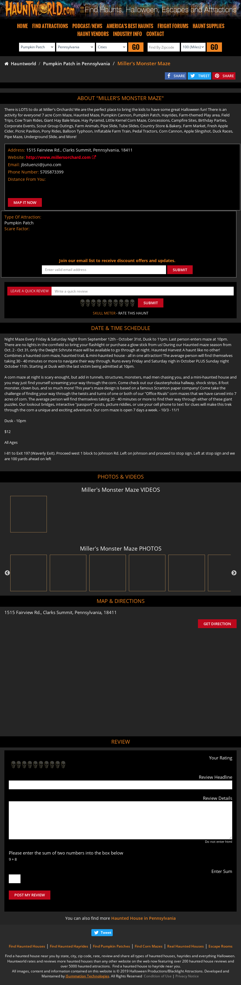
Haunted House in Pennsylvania (143, 918)
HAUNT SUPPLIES (208, 26)
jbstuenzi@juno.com (41, 164)
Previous (7, 573)
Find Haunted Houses (27, 946)
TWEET (204, 75)
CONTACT (155, 33)
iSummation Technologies (87, 976)
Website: (16, 157)
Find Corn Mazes (149, 946)
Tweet (106, 932)
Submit (150, 302)
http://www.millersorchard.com (61, 157)
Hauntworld (20, 63)
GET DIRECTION (217, 623)
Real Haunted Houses (185, 946)
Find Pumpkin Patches (111, 946)
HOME (22, 26)
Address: (16, 150)
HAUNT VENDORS (93, 33)
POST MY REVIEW (29, 895)
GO (136, 46)
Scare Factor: (17, 228)
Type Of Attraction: (22, 217)
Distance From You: (27, 179)
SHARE (179, 75)
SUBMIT (180, 269)
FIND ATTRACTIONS (50, 26)
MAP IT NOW (24, 202)
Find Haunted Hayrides (69, 946)
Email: (14, 164)
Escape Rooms (220, 946)
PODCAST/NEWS (87, 26)
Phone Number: (23, 172)
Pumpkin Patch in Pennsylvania (76, 63)
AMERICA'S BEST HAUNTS (130, 26)
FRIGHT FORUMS (173, 26)
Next (234, 573)
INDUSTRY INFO (127, 33)
